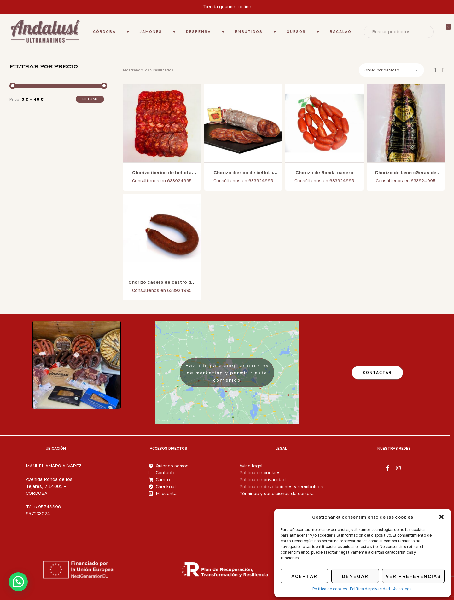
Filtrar (89, 99)
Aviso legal (403, 588)
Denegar (355, 576)
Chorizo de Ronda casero (324, 172)
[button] (441, 517)
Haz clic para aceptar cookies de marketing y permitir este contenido (227, 372)
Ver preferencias (413, 576)
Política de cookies (329, 588)
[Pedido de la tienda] (391, 70)
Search (424, 32)
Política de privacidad (370, 588)
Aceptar (304, 576)
